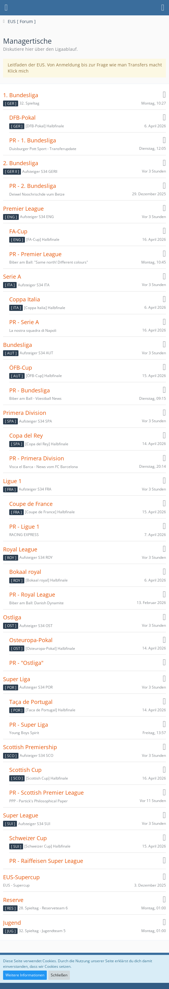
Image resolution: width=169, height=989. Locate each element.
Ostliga (12, 617)
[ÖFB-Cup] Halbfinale (44, 375)
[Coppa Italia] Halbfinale (44, 307)
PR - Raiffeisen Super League (46, 860)
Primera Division (24, 412)
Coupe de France (31, 503)
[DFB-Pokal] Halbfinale (45, 126)
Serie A (12, 276)
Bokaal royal (25, 571)
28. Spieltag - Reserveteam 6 (43, 908)
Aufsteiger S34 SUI (34, 823)
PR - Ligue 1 (24, 526)
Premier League (23, 208)
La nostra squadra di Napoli (32, 330)
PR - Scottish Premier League (46, 792)
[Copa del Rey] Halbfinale (46, 444)
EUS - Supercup (16, 885)
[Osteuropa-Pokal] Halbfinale (50, 648)
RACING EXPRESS (24, 534)
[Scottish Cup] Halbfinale (47, 778)
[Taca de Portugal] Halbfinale (50, 710)
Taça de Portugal (31, 701)
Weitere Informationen (25, 975)
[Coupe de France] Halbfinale (50, 511)
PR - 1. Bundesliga (32, 140)
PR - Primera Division (36, 458)
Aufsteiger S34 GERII (39, 171)
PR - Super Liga (28, 724)
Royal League (20, 549)
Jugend (12, 922)
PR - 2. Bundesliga (32, 185)
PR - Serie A (24, 322)
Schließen (59, 975)
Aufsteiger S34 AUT (36, 352)
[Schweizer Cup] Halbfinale (47, 846)
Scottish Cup (25, 769)
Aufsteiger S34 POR (36, 687)
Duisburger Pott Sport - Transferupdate (42, 148)
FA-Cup (18, 231)
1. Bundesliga (20, 95)
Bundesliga (17, 344)
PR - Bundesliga (29, 390)
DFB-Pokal (22, 117)
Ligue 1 (12, 481)
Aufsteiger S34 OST (36, 625)
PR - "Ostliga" (26, 662)
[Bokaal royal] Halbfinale (47, 580)
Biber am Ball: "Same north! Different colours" (48, 262)
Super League (20, 815)
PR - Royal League (32, 594)
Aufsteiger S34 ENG (37, 216)
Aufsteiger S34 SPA (35, 421)
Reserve (13, 900)
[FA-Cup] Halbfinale (42, 239)
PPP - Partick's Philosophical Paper (38, 801)
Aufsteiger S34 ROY (36, 557)
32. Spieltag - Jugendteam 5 (42, 930)
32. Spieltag (29, 103)
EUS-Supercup (21, 877)
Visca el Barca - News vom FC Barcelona (43, 466)
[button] (6, 8)
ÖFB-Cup (20, 367)
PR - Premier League (35, 254)
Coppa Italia (24, 299)
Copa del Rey (26, 435)
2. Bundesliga (20, 163)
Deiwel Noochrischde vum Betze (37, 194)
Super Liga (16, 679)
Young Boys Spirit (24, 732)
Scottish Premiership (30, 747)
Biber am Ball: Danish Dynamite (36, 603)
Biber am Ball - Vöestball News (35, 398)
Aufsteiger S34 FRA (35, 489)
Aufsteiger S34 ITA (34, 285)
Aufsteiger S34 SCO (36, 755)
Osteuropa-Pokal (31, 640)
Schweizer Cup (28, 838)
